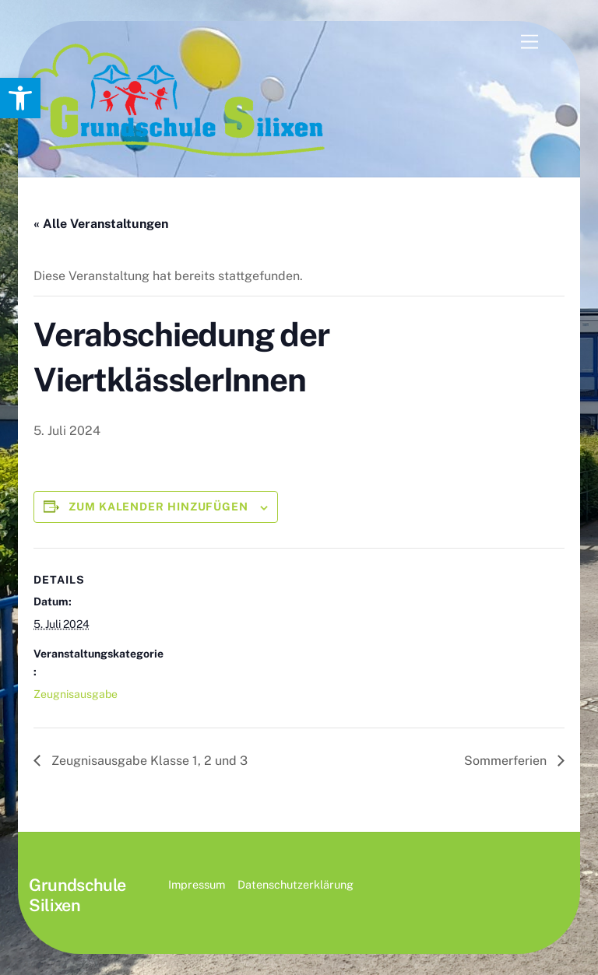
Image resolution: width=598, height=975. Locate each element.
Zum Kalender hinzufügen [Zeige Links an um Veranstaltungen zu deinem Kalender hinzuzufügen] (158, 506)
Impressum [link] (196, 884)
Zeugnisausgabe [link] (75, 694)
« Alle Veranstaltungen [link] (100, 223)
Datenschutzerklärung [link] (295, 884)
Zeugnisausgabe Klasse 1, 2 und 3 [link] (148, 760)
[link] (20, 98)
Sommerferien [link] (507, 760)
